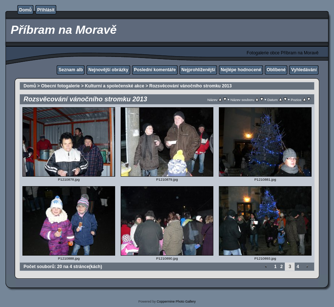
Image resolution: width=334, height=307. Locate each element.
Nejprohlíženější (198, 69)
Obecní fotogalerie (60, 86)
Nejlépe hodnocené (241, 69)
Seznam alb (70, 69)
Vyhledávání (304, 69)
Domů (25, 9)
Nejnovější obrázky (108, 69)
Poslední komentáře (155, 69)
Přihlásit (45, 9)
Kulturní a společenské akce (114, 86)
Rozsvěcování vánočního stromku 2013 (190, 86)
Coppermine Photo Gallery (176, 301)
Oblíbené (276, 69)
